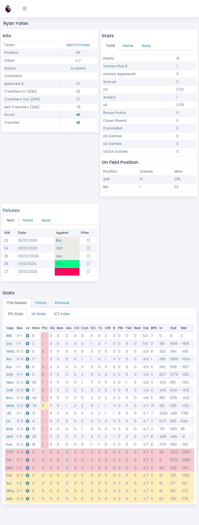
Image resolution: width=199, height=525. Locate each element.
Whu (10, 490)
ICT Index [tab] (62, 313)
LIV (58, 271)
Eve (9, 444)
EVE (9, 475)
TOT (10, 452)
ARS (9, 498)
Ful (8, 459)
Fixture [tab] (41, 302)
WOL (60, 263)
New (10, 382)
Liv (8, 421)
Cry (9, 343)
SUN (9, 374)
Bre (58, 240)
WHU (10, 351)
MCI (9, 467)
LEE (8, 413)
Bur (9, 366)
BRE (9, 335)
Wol (9, 436)
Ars (9, 359)
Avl (8, 483)
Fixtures (11, 210)
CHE (9, 390)
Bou (9, 397)
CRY (59, 248)
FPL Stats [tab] (15, 313)
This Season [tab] (17, 302)
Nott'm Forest (78, 44)
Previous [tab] (62, 302)
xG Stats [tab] (38, 313)
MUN (10, 405)
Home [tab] (128, 45)
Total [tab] (110, 45)
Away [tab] (146, 45)
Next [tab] (10, 220)
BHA (9, 429)
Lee (59, 256)
